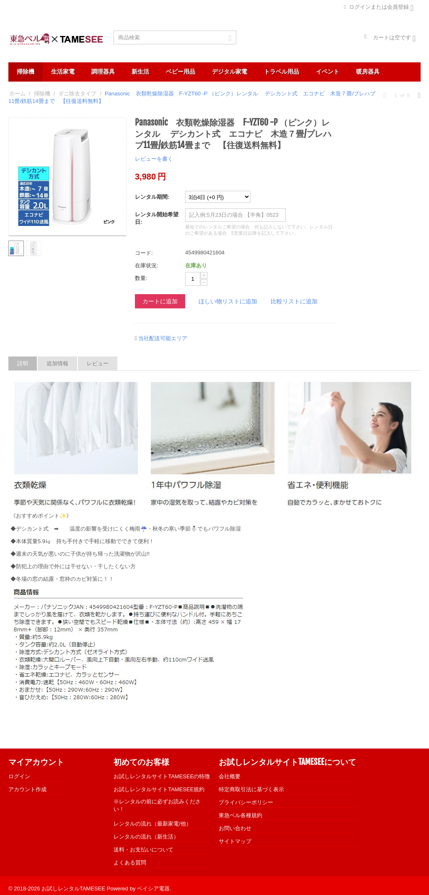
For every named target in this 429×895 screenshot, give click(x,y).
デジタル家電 (229, 71)
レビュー (98, 363)
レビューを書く (154, 159)
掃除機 (25, 71)
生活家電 (63, 71)
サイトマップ (235, 841)
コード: (144, 253)
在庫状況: (146, 265)
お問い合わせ (235, 828)
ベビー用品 (180, 71)
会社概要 (229, 776)
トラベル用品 (281, 71)
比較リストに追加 (294, 301)
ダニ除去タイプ (77, 93)
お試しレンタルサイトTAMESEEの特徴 (162, 776)
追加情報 (57, 363)
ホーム (17, 93)
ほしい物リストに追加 (228, 301)
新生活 (140, 71)
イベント (327, 71)
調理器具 (103, 71)
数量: (141, 278)
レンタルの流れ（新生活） (146, 836)
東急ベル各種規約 (240, 815)
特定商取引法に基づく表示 (251, 789)
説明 (22, 363)
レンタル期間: (152, 197)
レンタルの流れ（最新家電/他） (152, 824)
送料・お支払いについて (143, 849)
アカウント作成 (27, 789)
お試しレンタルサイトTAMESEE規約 (159, 789)
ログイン (19, 776)
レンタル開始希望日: (156, 218)
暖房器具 (368, 71)
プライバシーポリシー (246, 802)
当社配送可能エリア (162, 338)
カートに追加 (160, 301)
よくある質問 (130, 862)
